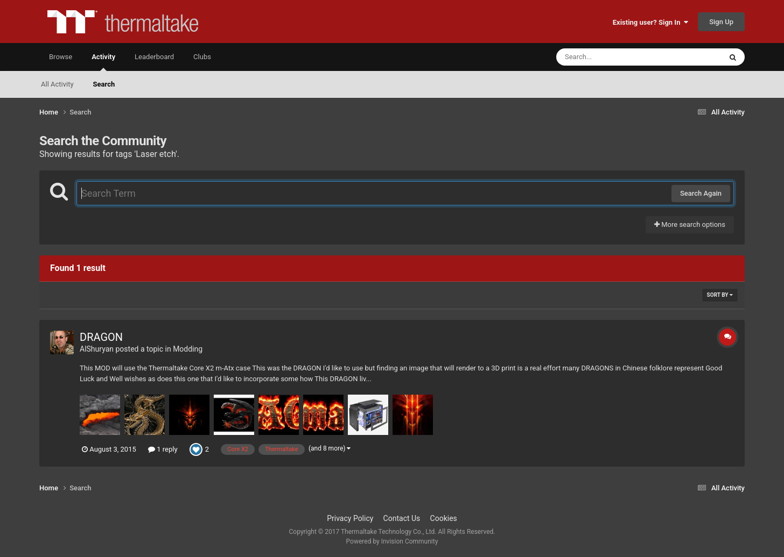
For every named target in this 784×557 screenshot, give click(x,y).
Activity (103, 62)
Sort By (720, 295)
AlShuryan (97, 349)
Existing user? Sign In (650, 22)
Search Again (701, 193)
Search (104, 84)
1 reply (163, 449)
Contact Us (402, 518)
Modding (187, 349)
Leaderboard (154, 57)
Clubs (202, 57)
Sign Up (721, 22)
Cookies (443, 518)
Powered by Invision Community (392, 541)
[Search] (611, 57)
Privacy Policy (350, 518)
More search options (689, 224)
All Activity (57, 84)
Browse (60, 57)
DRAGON (101, 337)
